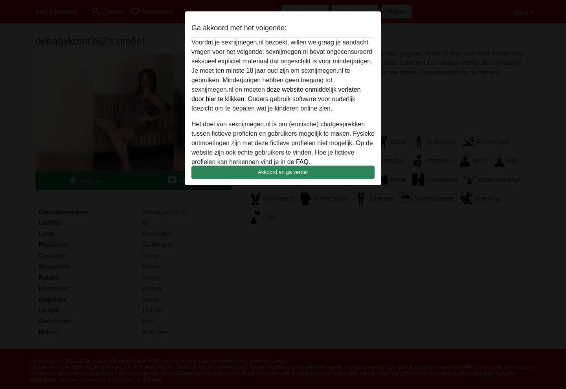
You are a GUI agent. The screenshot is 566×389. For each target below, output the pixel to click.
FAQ (302, 162)
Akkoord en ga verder (283, 172)
